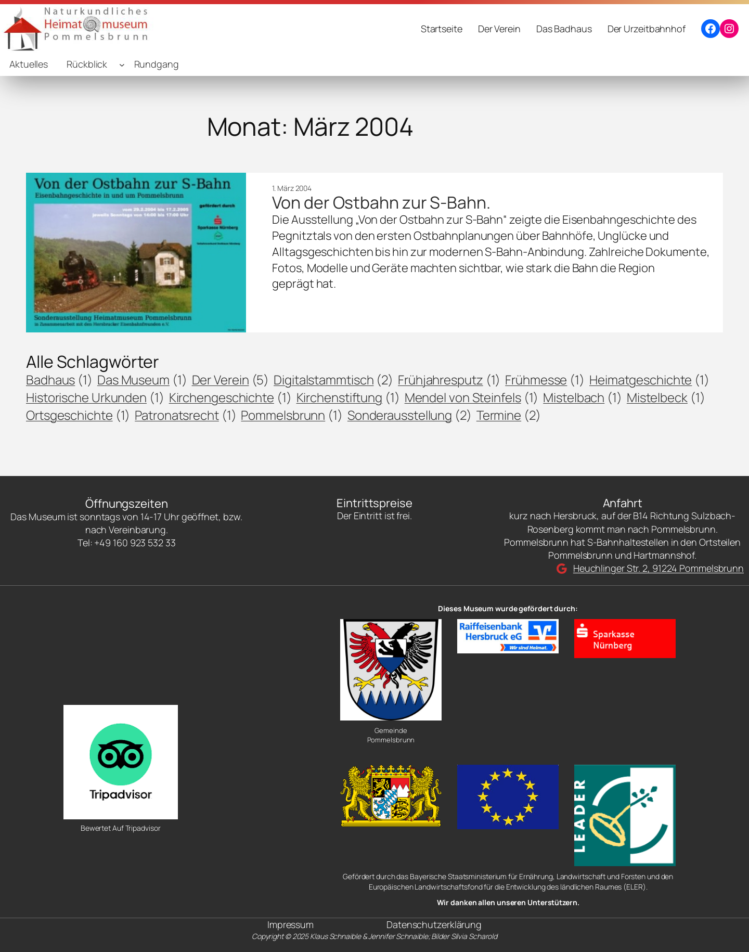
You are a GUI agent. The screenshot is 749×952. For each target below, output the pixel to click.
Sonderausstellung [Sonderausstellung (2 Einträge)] (409, 415)
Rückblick (87, 64)
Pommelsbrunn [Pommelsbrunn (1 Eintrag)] (292, 415)
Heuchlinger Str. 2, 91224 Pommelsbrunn (658, 568)
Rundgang (156, 64)
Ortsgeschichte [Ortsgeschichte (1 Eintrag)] (78, 415)
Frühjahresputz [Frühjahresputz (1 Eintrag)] (449, 380)
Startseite (441, 28)
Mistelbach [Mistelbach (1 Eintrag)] (582, 397)
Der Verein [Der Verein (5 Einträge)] (230, 380)
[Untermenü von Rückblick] (122, 65)
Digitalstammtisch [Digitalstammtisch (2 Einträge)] (333, 380)
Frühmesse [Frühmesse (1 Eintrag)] (545, 380)
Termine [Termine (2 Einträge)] (508, 415)
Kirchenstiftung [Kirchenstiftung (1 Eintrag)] (348, 397)
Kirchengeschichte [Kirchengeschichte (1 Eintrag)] (230, 397)
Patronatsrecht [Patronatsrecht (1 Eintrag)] (185, 415)
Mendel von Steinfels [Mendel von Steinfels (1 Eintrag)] (472, 397)
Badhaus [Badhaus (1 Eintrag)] (59, 380)
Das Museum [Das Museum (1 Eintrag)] (142, 380)
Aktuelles (28, 64)
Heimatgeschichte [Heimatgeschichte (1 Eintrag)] (649, 380)
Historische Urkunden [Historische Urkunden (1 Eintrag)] (95, 397)
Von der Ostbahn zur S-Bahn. (381, 202)
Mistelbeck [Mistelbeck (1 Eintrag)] (666, 397)
